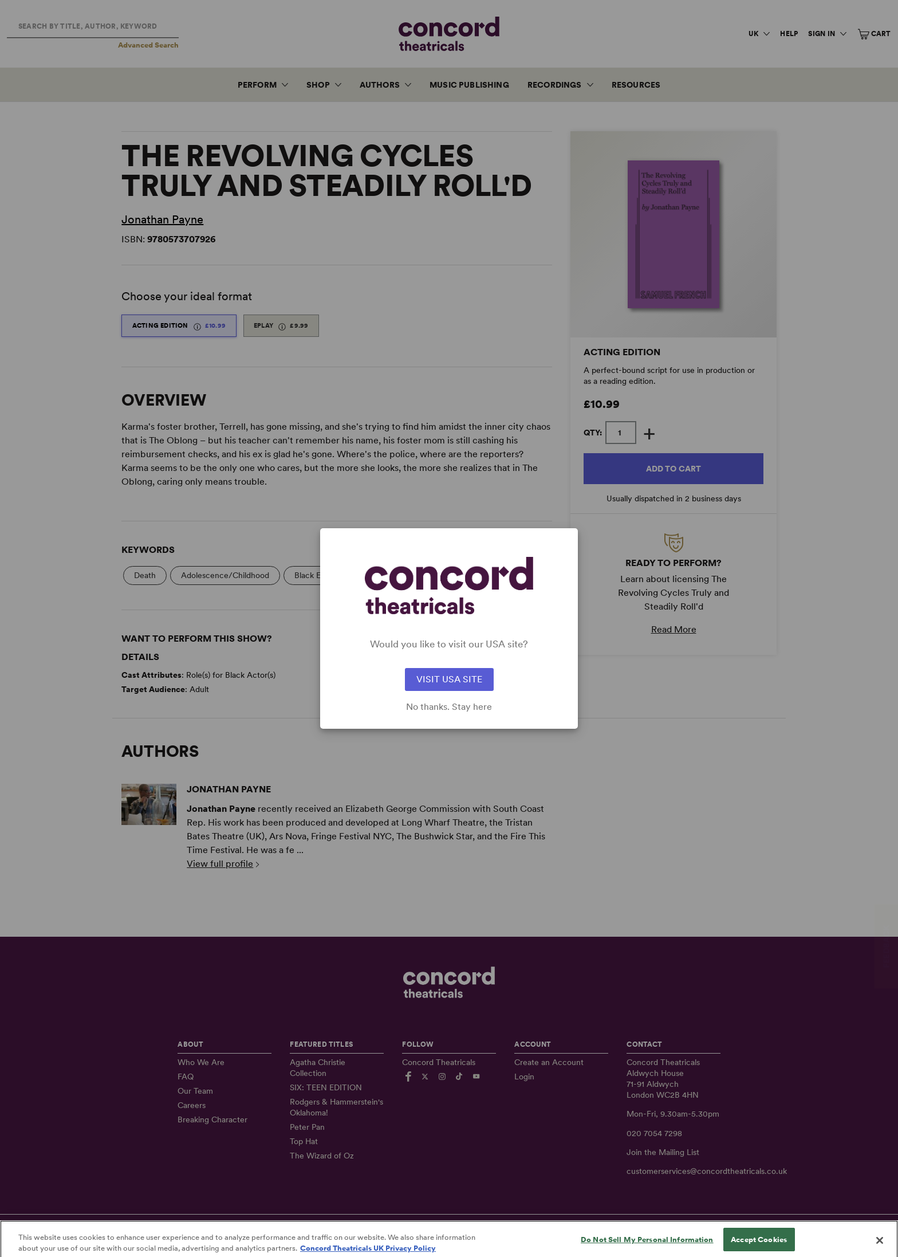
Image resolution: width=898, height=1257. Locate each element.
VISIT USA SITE (449, 679)
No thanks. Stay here (449, 707)
